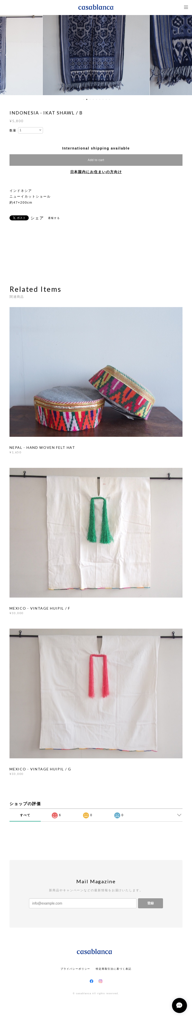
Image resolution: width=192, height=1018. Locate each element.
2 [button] (86, 99)
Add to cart (96, 160)
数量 (13, 130)
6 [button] (99, 99)
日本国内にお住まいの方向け (96, 172)
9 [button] (109, 99)
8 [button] (106, 99)
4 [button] (93, 99)
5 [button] (96, 99)
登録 (150, 903)
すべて (25, 815)
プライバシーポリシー (75, 968)
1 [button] (83, 99)
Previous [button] (7, 55)
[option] (96, 55)
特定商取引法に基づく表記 (114, 968)
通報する (54, 218)
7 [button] (103, 99)
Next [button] (184, 55)
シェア (37, 218)
